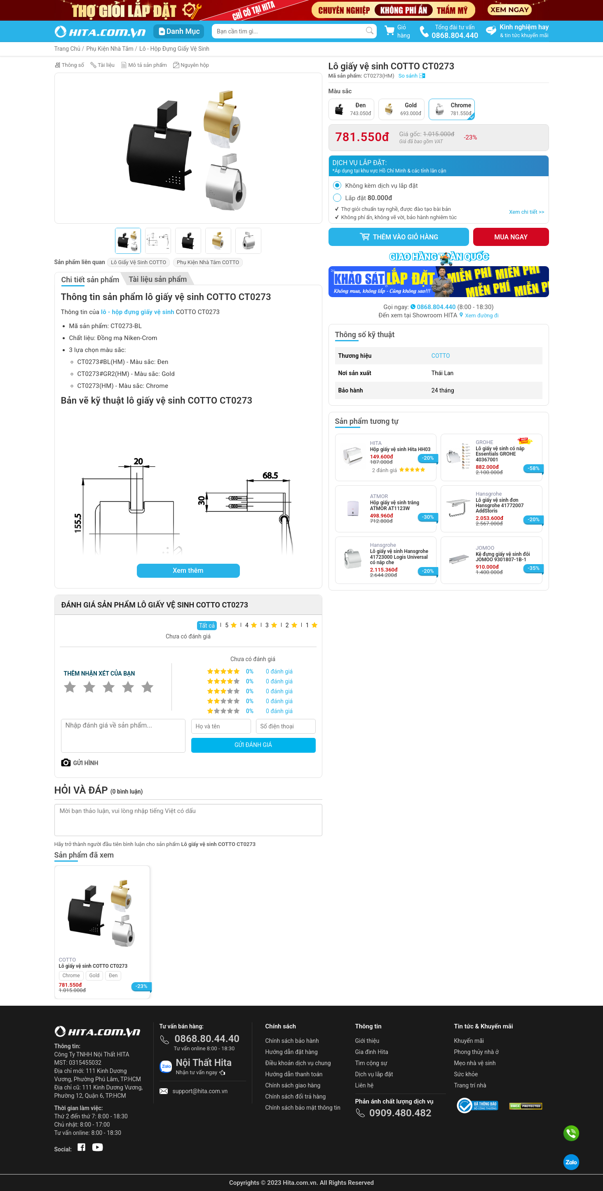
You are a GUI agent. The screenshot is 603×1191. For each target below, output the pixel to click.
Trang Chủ (67, 48)
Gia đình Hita (371, 1052)
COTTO (441, 355)
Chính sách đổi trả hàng (295, 1096)
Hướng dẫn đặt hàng (291, 1052)
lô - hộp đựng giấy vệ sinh (137, 312)
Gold (94, 975)
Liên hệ (364, 1085)
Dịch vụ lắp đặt (374, 1074)
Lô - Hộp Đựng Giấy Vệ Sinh (174, 48)
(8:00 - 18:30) (452, 307)
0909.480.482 (400, 1113)
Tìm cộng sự (371, 1063)
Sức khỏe (466, 1074)
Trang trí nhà (470, 1085)
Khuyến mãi (469, 1040)
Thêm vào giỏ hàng (398, 237)
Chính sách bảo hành (292, 1040)
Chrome (71, 975)
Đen (113, 975)
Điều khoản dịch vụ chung (298, 1063)
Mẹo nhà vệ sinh (475, 1063)
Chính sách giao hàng (293, 1085)
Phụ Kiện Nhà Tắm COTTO (208, 262)
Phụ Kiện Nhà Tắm (110, 48)
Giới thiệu (367, 1040)
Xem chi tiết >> (526, 212)
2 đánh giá (384, 470)
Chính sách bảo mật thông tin (303, 1107)
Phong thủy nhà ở (476, 1052)
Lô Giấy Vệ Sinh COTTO (138, 262)
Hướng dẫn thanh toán (294, 1074)
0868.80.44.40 (207, 1038)
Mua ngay (511, 237)
